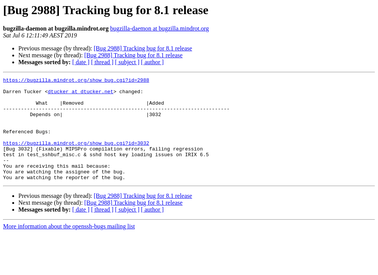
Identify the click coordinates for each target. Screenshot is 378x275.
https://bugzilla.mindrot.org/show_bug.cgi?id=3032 (76, 156)
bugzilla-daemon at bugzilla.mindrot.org (159, 28)
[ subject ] (127, 62)
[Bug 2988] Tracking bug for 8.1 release (143, 48)
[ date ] (80, 62)
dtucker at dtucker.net (81, 94)
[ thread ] (102, 62)
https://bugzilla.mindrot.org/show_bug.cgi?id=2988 (76, 81)
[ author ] (152, 62)
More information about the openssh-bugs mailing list (69, 247)
